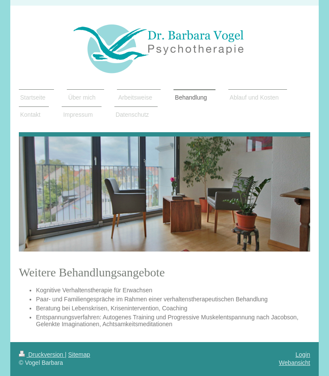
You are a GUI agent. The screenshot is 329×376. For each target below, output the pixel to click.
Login (303, 354)
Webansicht (294, 362)
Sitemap (79, 354)
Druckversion (42, 354)
